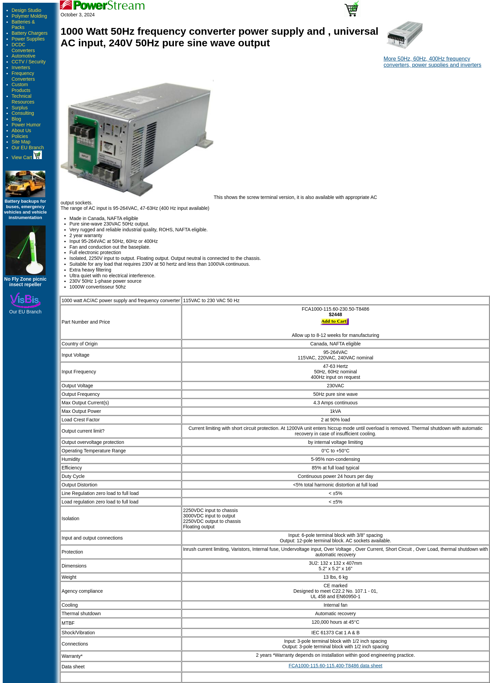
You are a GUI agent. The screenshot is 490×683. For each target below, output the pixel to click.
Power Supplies (28, 39)
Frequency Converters (23, 76)
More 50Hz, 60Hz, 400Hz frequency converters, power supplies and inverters (432, 62)
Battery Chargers (30, 33)
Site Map (21, 141)
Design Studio (26, 10)
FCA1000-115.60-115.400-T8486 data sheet (335, 665)
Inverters (21, 67)
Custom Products (21, 87)
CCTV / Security (29, 61)
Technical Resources (23, 99)
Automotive (23, 56)
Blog (16, 119)
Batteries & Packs (23, 24)
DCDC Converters (23, 47)
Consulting (23, 113)
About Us (21, 130)
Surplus (20, 107)
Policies (20, 136)
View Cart (27, 157)
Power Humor (26, 124)
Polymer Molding (29, 16)
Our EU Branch (28, 147)
